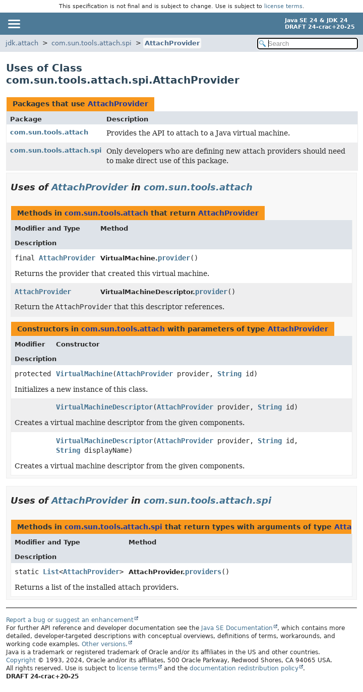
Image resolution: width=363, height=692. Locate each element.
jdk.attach (22, 43)
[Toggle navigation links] (13, 24)
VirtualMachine (84, 374)
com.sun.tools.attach (49, 132)
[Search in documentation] (307, 43)
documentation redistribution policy (244, 668)
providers (203, 572)
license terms (283, 6)
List (51, 572)
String (229, 374)
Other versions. (105, 644)
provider (174, 258)
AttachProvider (172, 43)
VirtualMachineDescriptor (104, 407)
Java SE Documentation (237, 628)
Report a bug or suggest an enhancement (70, 620)
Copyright (21, 660)
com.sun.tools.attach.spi (91, 43)
